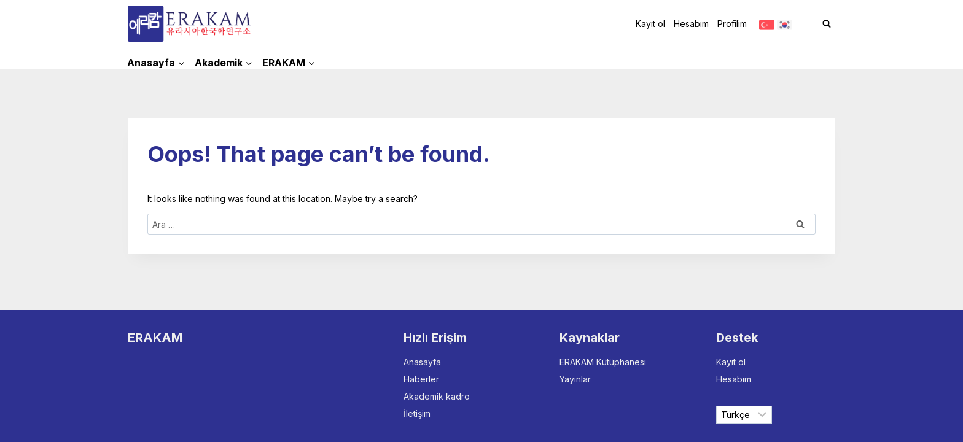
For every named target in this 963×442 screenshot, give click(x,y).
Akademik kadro (437, 396)
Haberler (421, 379)
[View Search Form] (826, 24)
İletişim (417, 413)
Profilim (732, 23)
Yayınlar (575, 379)
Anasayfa (422, 362)
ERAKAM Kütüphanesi (602, 362)
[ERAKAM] (189, 23)
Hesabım (691, 23)
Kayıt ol (650, 23)
